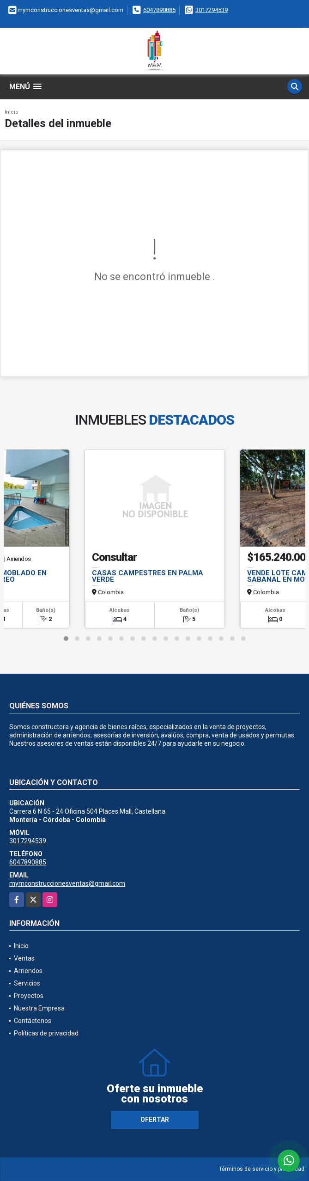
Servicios (27, 983)
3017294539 (211, 9)
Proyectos (28, 995)
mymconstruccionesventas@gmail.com (67, 883)
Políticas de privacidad (46, 1033)
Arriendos (28, 970)
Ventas (24, 958)
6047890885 (159, 9)
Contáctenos (32, 1020)
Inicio (11, 112)
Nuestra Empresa (39, 1008)
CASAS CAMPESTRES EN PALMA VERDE (147, 576)
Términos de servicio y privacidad (261, 1169)
